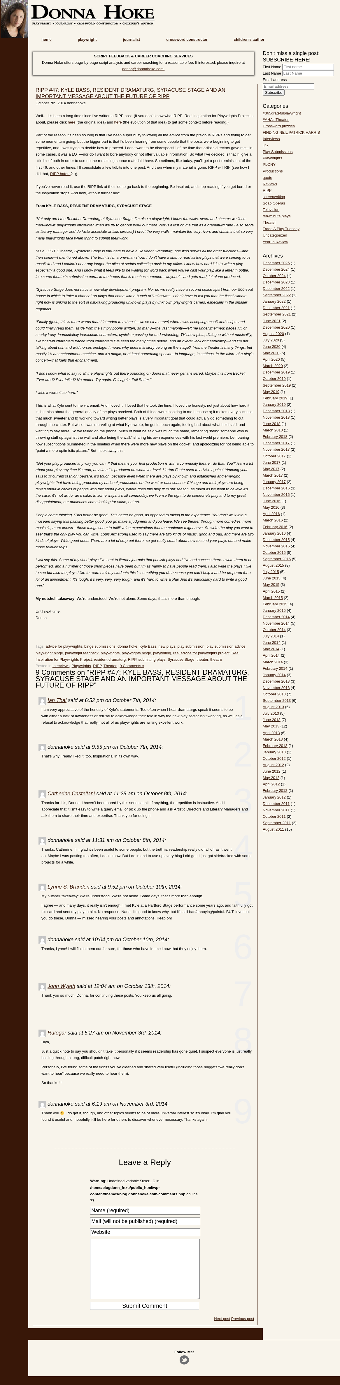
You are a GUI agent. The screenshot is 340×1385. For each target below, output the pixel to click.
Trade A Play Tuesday (281, 229)
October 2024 (274, 276)
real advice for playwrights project (201, 653)
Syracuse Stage (181, 659)
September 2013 (277, 700)
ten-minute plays (276, 216)
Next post (222, 1330)
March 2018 (273, 430)
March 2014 (273, 662)
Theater (110, 666)
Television (271, 209)
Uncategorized (275, 235)
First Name (272, 67)
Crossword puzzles (279, 126)
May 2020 (271, 353)
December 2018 (276, 411)
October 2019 (274, 378)
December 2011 (276, 803)
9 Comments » (132, 666)
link (266, 145)
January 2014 (274, 675)
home (46, 39)
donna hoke (127, 646)
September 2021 (277, 314)
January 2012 (274, 797)
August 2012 (273, 765)
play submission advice (226, 646)
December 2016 (276, 488)
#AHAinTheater (276, 119)
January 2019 (274, 404)
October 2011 (274, 816)
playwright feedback (82, 653)
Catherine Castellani (71, 794)
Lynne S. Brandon (69, 887)
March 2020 (273, 366)
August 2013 (273, 707)
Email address (275, 79)
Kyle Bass (147, 646)
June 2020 (272, 346)
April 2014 (271, 655)
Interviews (61, 666)
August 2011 (273, 829)
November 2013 (276, 688)
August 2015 (273, 565)
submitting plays (151, 659)
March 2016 (273, 520)
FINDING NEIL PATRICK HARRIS (291, 132)
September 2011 (277, 823)
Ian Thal (57, 700)
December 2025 (276, 263)
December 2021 (276, 308)
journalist (131, 39)
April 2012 (271, 784)
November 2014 (276, 623)
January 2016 (274, 533)
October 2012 (274, 758)
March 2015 (273, 597)
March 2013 (273, 739)
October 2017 (274, 456)
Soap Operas (274, 203)
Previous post (242, 1330)
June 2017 (272, 462)
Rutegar (57, 1033)
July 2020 (271, 340)
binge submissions (99, 646)
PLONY (269, 164)
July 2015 (271, 572)
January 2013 (274, 752)
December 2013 (276, 681)
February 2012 (275, 790)
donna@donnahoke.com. (143, 69)
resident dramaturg (110, 659)
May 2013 (271, 726)
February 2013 (275, 745)
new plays (166, 646)
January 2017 (274, 482)
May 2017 (271, 469)
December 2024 (276, 269)
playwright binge (49, 653)
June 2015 (272, 578)
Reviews (270, 184)
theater (202, 659)
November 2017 (276, 449)
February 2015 (275, 604)
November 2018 (276, 417)
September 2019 (277, 385)
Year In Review (275, 242)
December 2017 (276, 443)
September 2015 (277, 559)
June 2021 (272, 321)
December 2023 (276, 282)
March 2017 (273, 475)
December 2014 (276, 617)
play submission (190, 646)
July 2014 (271, 636)
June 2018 (272, 424)
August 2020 (273, 334)
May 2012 (271, 778)
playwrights (110, 653)
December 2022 (276, 288)
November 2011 (276, 810)
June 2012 (272, 771)
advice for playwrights (64, 646)
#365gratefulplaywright (282, 113)
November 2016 (276, 494)
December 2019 (276, 372)
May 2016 (271, 507)
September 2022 (277, 295)
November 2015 (276, 546)
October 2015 (274, 552)
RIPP (132, 659)
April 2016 (271, 514)
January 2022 (274, 301)
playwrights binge (136, 653)
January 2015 (274, 610)
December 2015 (276, 540)
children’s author (249, 39)
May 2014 (271, 649)
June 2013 (272, 720)
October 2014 (274, 630)
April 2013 (271, 733)
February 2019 (275, 398)
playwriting (162, 653)
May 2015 (271, 584)
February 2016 (275, 527)
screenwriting (274, 197)
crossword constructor (187, 39)
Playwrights (81, 666)
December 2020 (276, 327)
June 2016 (272, 501)
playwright (87, 39)
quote (267, 177)
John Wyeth (61, 986)
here (72, 122)
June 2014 (272, 642)
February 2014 (275, 668)
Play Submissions (278, 151)
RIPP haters (60, 174)
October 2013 (274, 694)
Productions (273, 171)
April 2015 (271, 591)
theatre (216, 659)
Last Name (272, 73)
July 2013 (271, 713)
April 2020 (271, 359)
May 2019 (271, 392)
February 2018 (275, 436)
